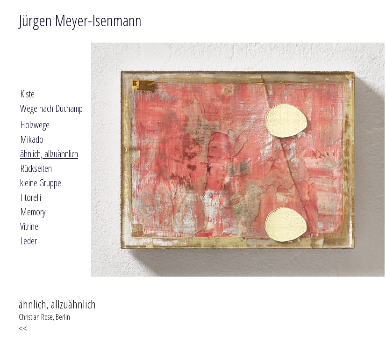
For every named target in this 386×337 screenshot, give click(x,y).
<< (25, 328)
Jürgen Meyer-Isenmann (80, 20)
